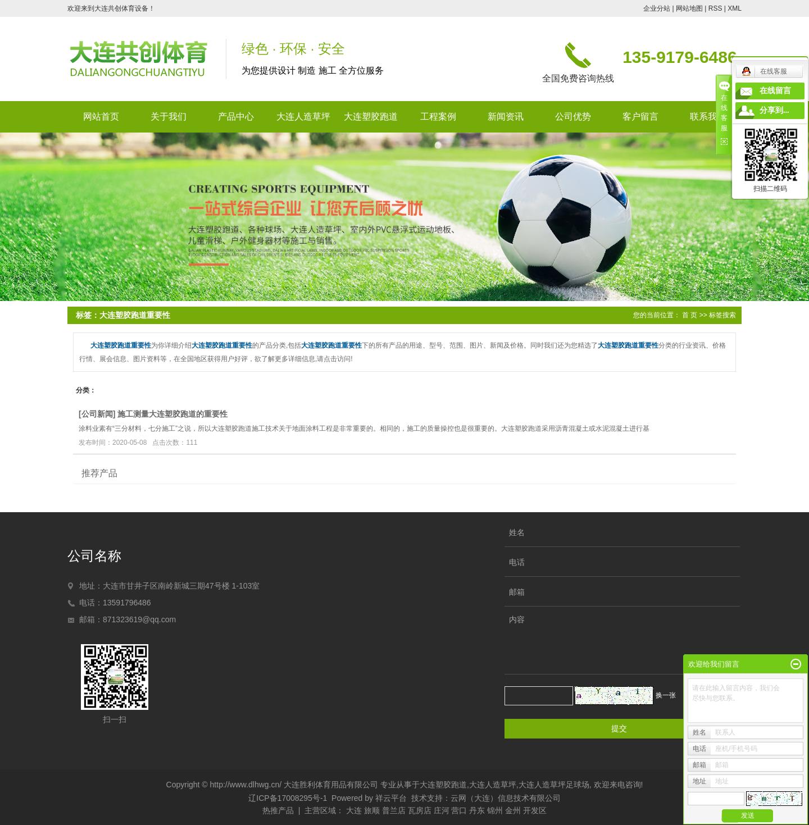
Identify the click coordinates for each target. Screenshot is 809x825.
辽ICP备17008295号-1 (287, 798)
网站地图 (689, 8)
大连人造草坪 (303, 116)
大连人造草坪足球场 (554, 784)
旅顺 (372, 810)
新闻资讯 (506, 116)
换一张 (666, 695)
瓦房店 (419, 810)
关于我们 (169, 116)
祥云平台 (391, 798)
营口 (459, 810)
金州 (513, 810)
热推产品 (278, 810)
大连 (354, 810)
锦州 (495, 810)
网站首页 (101, 116)
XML (735, 8)
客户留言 (640, 116)
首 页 (689, 315)
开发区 (535, 810)
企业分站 (656, 8)
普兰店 (394, 810)
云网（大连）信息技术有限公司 (506, 798)
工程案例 (438, 116)
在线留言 (775, 90)
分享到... (774, 110)
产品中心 (236, 116)
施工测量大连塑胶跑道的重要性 (172, 413)
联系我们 (708, 116)
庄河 (441, 810)
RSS (715, 8)
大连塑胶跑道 (371, 116)
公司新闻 (97, 413)
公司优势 (573, 116)
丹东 (477, 810)
